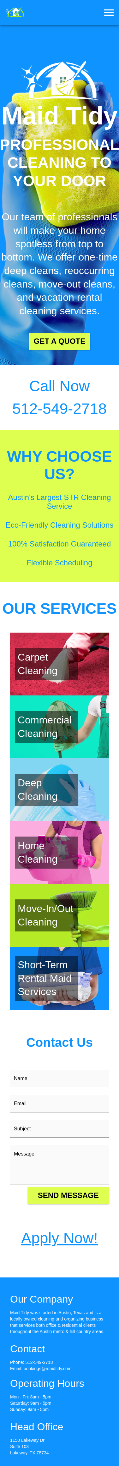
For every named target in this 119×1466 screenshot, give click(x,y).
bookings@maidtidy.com (48, 1368)
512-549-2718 (39, 1362)
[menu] (109, 13)
